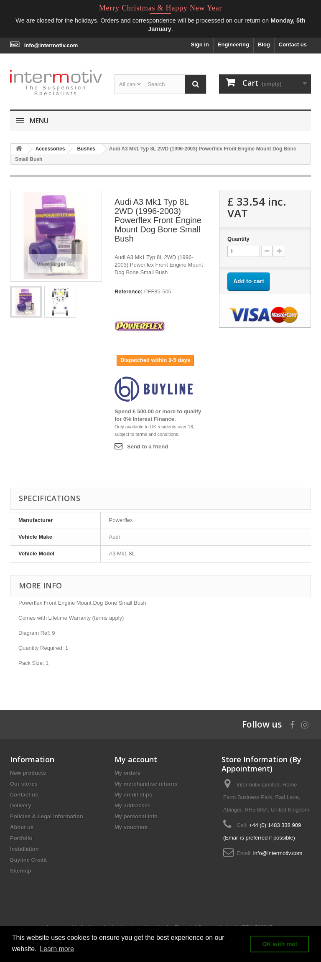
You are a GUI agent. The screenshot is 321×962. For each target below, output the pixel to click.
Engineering (233, 44)
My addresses (132, 805)
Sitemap (20, 871)
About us (21, 827)
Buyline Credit (28, 860)
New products (28, 773)
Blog (264, 44)
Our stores (24, 784)
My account (136, 759)
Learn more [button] (57, 948)
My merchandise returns (146, 784)
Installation (24, 849)
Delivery (20, 805)
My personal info (136, 816)
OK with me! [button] (279, 944)
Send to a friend (147, 446)
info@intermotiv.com (51, 45)
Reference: (129, 291)
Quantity (238, 239)
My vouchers (131, 827)
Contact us (293, 44)
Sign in (200, 44)
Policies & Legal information (46, 816)
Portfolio (21, 838)
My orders (127, 773)
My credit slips (133, 794)
